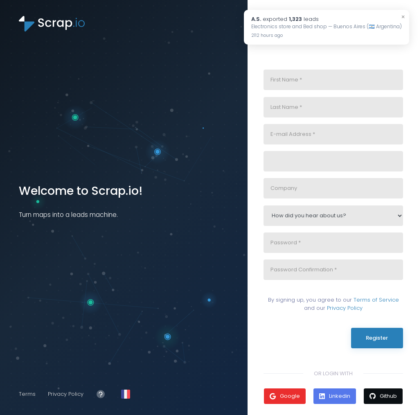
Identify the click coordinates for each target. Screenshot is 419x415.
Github (383, 396)
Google (285, 396)
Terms (27, 394)
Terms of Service (376, 300)
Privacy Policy (65, 394)
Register (377, 338)
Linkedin (334, 396)
